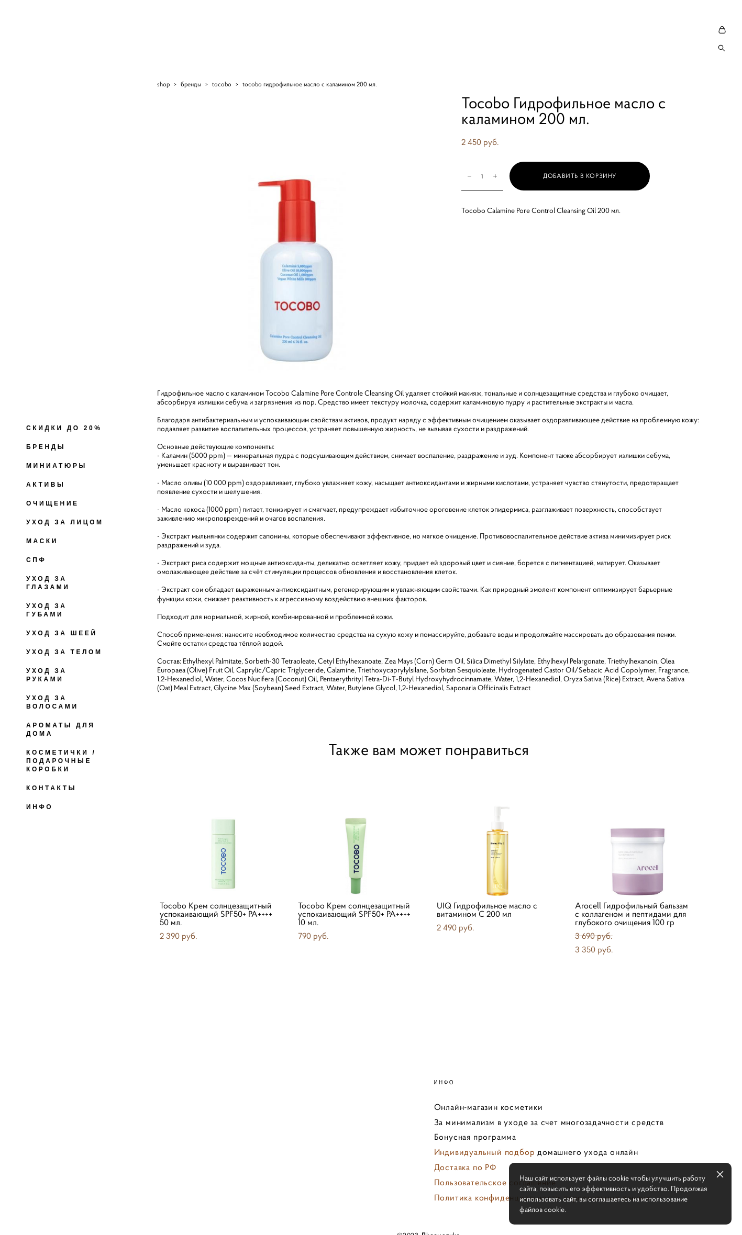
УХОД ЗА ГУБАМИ (46, 610)
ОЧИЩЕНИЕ (52, 503)
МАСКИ (42, 541)
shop (163, 84)
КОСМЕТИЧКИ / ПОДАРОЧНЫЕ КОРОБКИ (61, 761)
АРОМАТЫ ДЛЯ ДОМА (60, 729)
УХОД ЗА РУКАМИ (46, 675)
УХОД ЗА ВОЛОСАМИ (52, 702)
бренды (191, 84)
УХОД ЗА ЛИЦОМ (65, 522)
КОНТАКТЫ (51, 788)
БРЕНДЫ (45, 447)
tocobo (221, 84)
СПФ (36, 560)
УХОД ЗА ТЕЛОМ (64, 652)
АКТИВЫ (45, 484)
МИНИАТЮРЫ (56, 465)
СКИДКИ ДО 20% (64, 428)
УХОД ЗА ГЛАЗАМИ (48, 583)
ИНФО (39, 807)
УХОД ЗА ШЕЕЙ (61, 633)
